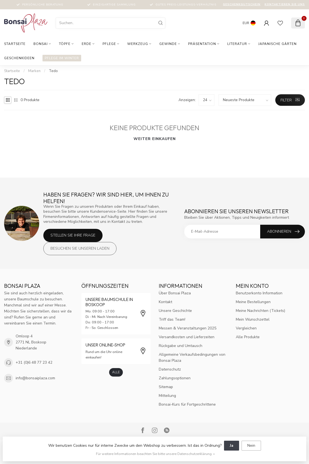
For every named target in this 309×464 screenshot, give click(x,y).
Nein (251, 445)
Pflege (109, 44)
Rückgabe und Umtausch (180, 345)
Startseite (14, 44)
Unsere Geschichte (175, 310)
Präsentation (202, 44)
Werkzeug (137, 44)
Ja (231, 445)
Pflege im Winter (62, 58)
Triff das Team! (172, 319)
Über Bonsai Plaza (175, 293)
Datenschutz (170, 369)
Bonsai (40, 44)
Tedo (53, 71)
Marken (34, 71)
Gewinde (168, 44)
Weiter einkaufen (155, 138)
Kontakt (165, 301)
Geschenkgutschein (241, 4)
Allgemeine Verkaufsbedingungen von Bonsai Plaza (192, 357)
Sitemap (166, 386)
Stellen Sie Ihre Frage (72, 235)
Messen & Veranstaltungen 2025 (187, 328)
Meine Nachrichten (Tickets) (260, 310)
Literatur (237, 44)
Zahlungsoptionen (175, 378)
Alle (116, 372)
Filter (289, 100)
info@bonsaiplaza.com (35, 378)
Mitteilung (167, 395)
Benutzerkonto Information (259, 293)
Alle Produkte (248, 337)
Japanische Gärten (277, 44)
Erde (86, 44)
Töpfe (64, 44)
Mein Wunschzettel (253, 319)
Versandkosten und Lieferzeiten (186, 337)
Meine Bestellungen (253, 301)
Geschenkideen (19, 58)
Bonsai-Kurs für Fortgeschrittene (187, 404)
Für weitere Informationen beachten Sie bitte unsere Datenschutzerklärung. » (155, 453)
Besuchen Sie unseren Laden (79, 248)
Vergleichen (246, 328)
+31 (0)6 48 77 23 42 (34, 362)
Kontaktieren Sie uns (285, 4)
